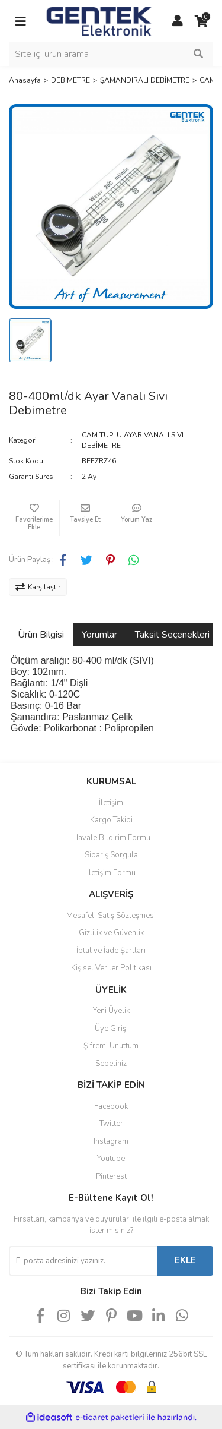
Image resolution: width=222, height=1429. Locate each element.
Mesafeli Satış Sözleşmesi (111, 915)
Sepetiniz (111, 1063)
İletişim (111, 802)
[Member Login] (177, 21)
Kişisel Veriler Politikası (111, 968)
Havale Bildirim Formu (111, 837)
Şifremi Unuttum (111, 1045)
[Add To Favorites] (34, 518)
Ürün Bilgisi (41, 634)
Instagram (111, 1141)
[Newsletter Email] (83, 1261)
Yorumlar (99, 634)
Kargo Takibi (111, 820)
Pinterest (111, 1176)
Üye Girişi (111, 1028)
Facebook (111, 1106)
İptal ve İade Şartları (111, 950)
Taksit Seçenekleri (172, 634)
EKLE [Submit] (185, 1260)
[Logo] (99, 20)
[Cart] (201, 21)
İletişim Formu (111, 873)
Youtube (111, 1158)
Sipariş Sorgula (111, 855)
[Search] (111, 54)
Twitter (111, 1123)
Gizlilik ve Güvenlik (111, 933)
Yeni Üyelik (111, 1010)
